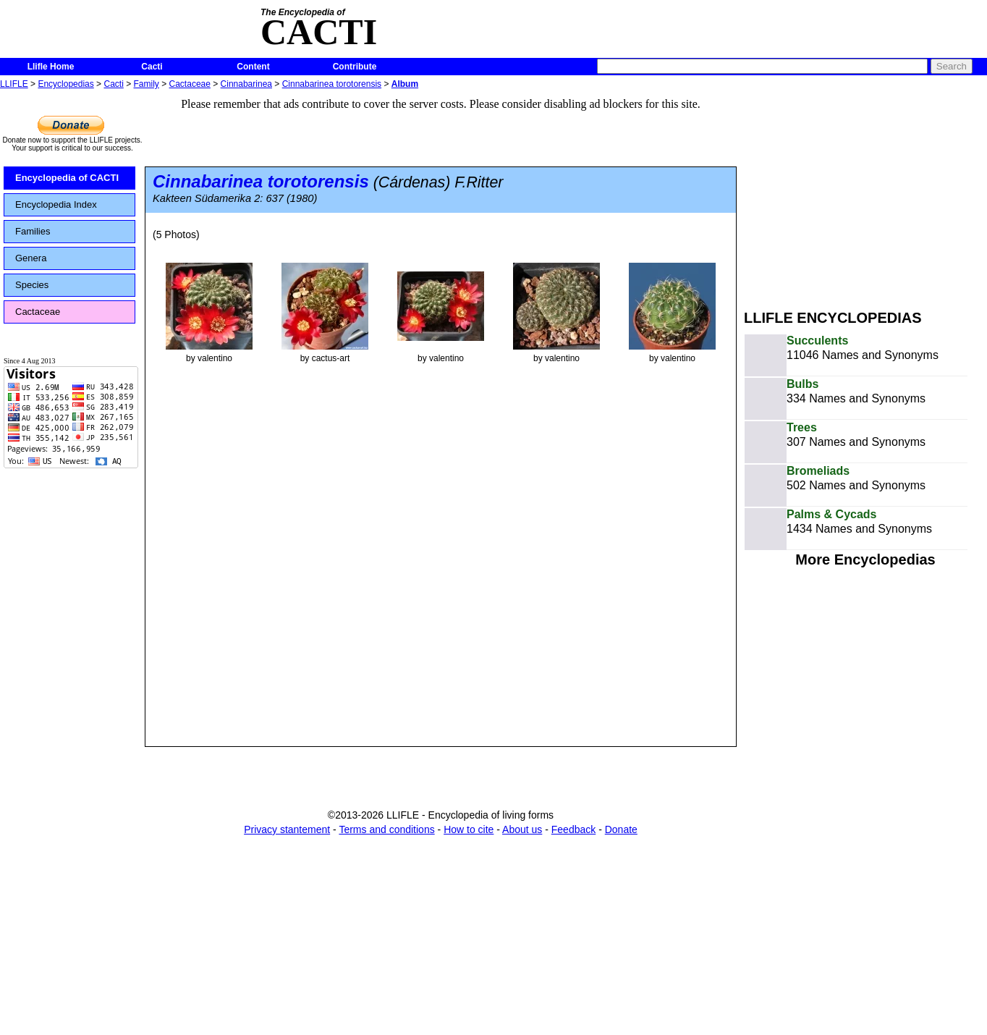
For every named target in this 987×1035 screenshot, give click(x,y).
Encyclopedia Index (56, 204)
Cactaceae (190, 84)
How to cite (469, 829)
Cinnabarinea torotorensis (331, 84)
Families (32, 231)
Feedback (573, 829)
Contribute (355, 67)
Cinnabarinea (246, 84)
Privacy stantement (287, 829)
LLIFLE (14, 84)
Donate (621, 829)
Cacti (151, 67)
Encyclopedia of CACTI (67, 177)
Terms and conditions (386, 829)
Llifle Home (51, 67)
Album (404, 84)
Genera (30, 258)
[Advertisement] (865, 194)
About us (522, 829)
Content (253, 67)
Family (146, 84)
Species (31, 284)
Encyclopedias (65, 84)
